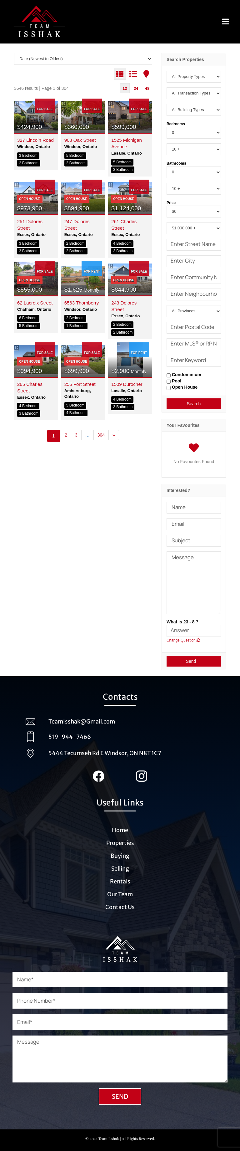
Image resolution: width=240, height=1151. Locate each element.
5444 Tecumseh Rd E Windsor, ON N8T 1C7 (104, 753)
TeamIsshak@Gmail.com (81, 721)
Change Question (183, 640)
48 (147, 88)
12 (124, 88)
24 (136, 88)
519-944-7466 (69, 736)
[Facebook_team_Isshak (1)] (98, 773)
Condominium (184, 375)
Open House (182, 387)
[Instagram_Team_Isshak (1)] (142, 773)
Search (194, 403)
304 (101, 434)
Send (194, 661)
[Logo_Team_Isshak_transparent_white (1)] (120, 932)
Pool (174, 381)
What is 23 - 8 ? (182, 621)
